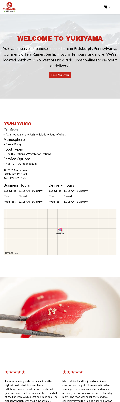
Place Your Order (60, 74)
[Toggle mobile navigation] (115, 7)
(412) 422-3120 (15, 178)
